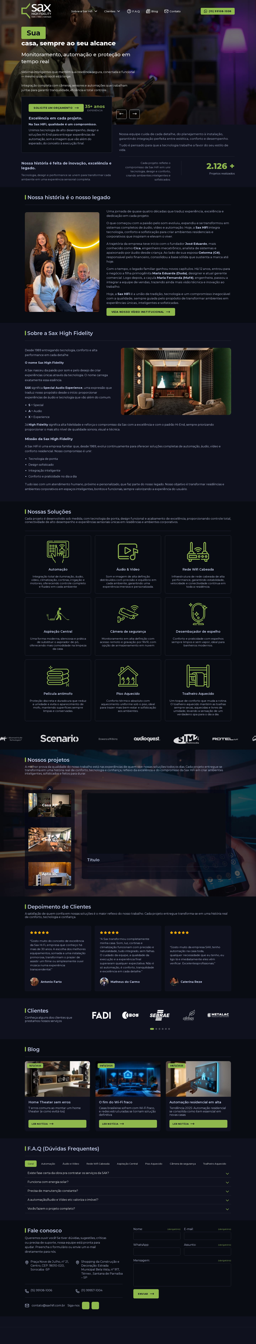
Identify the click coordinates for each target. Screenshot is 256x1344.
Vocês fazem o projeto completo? (128, 1215)
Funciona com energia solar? (128, 1189)
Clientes (112, 11)
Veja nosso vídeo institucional (140, 319)
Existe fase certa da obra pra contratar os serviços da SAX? (128, 1180)
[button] (121, 114)
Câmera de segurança (183, 1170)
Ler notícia (43, 1131)
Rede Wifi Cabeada (98, 1170)
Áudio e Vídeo (71, 1170)
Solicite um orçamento (56, 108)
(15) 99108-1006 (218, 11)
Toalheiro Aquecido (214, 1170)
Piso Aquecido (153, 1170)
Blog (152, 11)
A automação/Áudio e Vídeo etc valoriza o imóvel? (128, 1206)
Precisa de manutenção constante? (128, 1197)
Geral (31, 1170)
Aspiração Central (127, 1170)
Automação (48, 1170)
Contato (172, 11)
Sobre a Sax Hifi (84, 11)
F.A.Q (133, 11)
